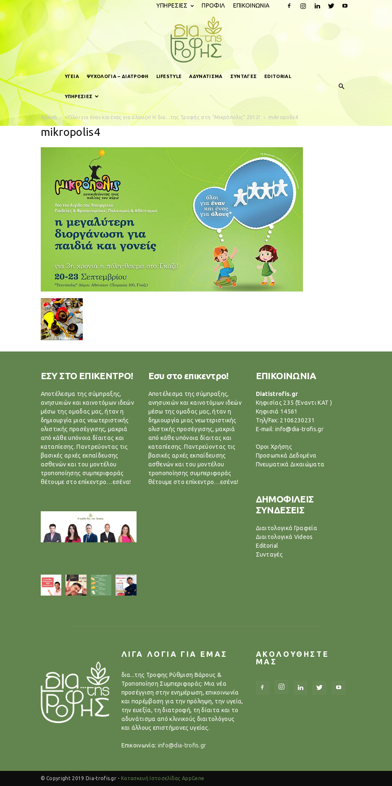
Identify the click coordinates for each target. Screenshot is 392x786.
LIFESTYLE (169, 76)
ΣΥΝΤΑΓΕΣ (243, 76)
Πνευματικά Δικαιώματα (290, 464)
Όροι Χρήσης (274, 446)
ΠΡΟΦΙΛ (213, 5)
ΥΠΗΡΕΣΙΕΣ (175, 5)
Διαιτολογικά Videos (284, 537)
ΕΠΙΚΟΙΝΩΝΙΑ (251, 5)
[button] (341, 86)
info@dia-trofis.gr (182, 745)
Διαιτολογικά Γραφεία (286, 528)
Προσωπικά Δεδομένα (286, 455)
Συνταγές (269, 554)
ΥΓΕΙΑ (72, 76)
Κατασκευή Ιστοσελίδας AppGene (162, 778)
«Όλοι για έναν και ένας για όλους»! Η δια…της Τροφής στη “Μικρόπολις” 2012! (162, 117)
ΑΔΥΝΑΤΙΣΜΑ (205, 76)
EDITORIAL (277, 76)
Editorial (267, 545)
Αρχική (49, 117)
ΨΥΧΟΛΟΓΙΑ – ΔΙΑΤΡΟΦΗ (117, 76)
